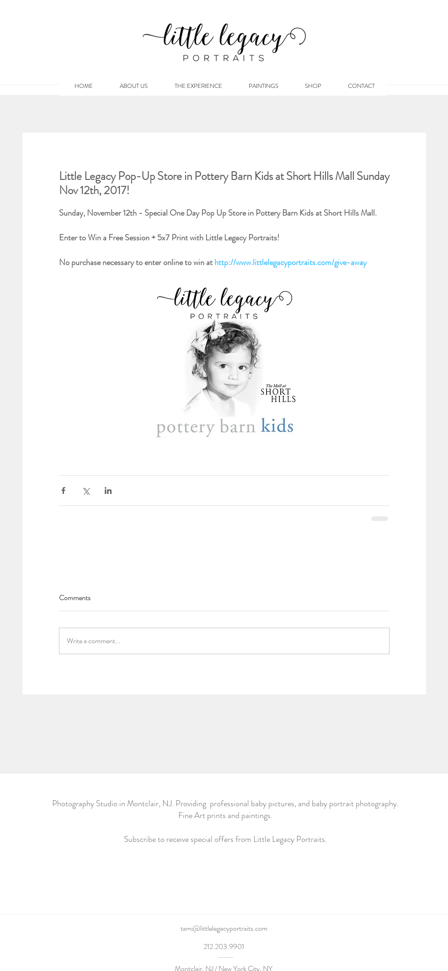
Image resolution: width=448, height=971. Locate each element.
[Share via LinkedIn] (108, 490)
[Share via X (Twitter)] (85, 490)
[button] (313, 86)
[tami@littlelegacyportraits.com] (224, 928)
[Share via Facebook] (63, 490)
